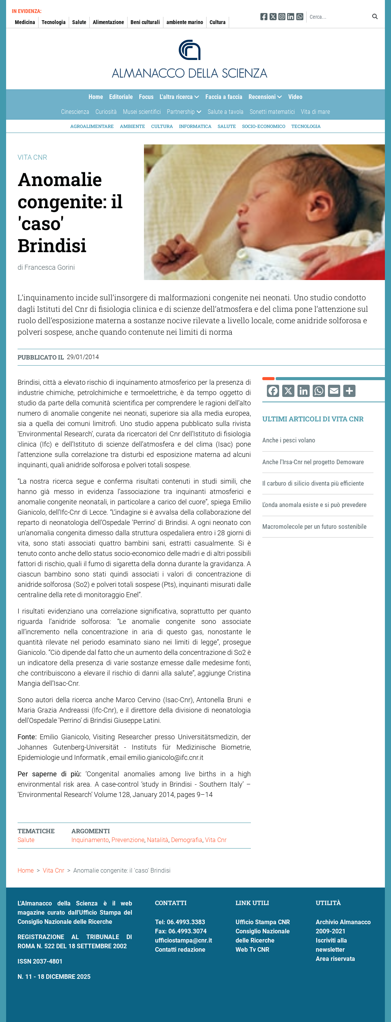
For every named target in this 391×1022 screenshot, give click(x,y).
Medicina (25, 22)
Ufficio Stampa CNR (263, 922)
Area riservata (335, 958)
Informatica (195, 126)
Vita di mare (315, 111)
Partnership (182, 113)
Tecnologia (54, 22)
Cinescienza (75, 111)
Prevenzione (127, 840)
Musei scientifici (142, 111)
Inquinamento (90, 840)
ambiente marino (184, 22)
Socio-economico (263, 126)
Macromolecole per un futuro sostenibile (314, 526)
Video (295, 96)
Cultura (218, 22)
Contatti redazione (180, 949)
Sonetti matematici (272, 111)
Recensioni (264, 98)
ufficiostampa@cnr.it (183, 940)
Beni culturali (145, 22)
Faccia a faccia (223, 96)
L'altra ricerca (178, 98)
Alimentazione (108, 22)
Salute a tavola (226, 111)
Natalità (157, 840)
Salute (79, 22)
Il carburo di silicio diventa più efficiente (313, 483)
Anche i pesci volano (288, 440)
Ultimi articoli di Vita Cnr (313, 418)
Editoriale (121, 96)
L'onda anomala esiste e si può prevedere (314, 505)
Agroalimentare (92, 126)
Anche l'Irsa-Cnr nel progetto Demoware (313, 462)
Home (96, 96)
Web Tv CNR (252, 949)
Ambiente (132, 126)
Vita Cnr (215, 840)
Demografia (186, 840)
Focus (146, 96)
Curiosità (106, 111)
